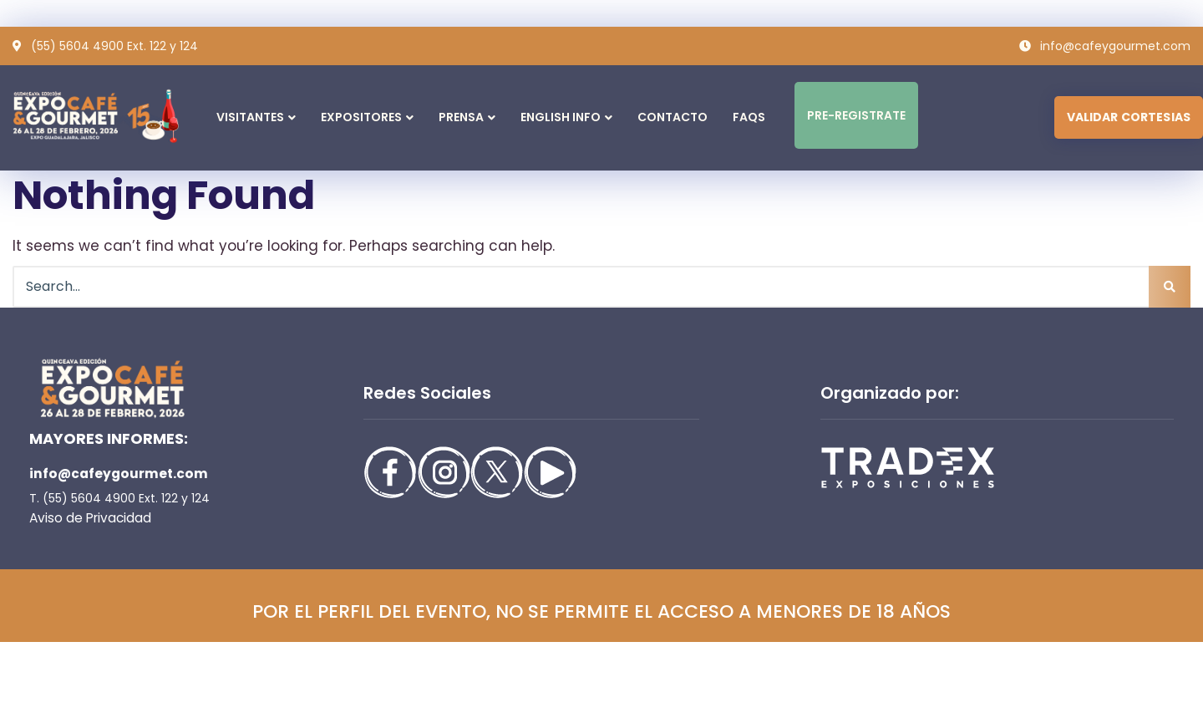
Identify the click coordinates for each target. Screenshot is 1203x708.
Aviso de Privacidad (85, 518)
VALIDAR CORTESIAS (1128, 117)
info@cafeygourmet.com (112, 474)
